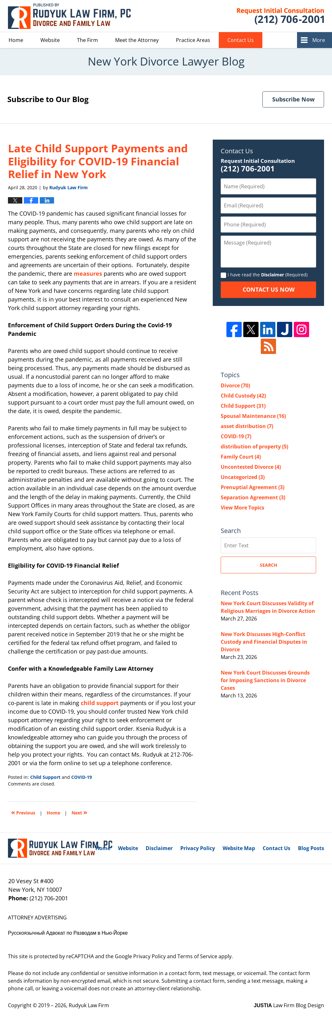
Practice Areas (193, 40)
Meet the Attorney (137, 40)
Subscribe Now (293, 99)
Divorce (235, 385)
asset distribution (247, 426)
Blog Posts (311, 848)
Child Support (45, 777)
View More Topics (242, 507)
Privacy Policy (197, 848)
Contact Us (240, 40)
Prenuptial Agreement (252, 487)
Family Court (241, 456)
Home (16, 40)
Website (50, 40)
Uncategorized (243, 477)
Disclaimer (272, 275)
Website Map (239, 848)
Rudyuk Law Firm (89, 1005)
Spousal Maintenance (253, 415)
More (318, 40)
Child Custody (243, 395)
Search (268, 565)
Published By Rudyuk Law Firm (272, 16)
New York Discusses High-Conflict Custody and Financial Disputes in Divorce (264, 642)
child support (100, 703)
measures (88, 273)
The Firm (87, 40)
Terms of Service (197, 956)
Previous (23, 812)
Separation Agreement (253, 497)
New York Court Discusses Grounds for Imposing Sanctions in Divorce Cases (265, 680)
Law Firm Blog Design (289, 1005)
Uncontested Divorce (251, 466)
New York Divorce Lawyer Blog (69, 16)
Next (79, 812)
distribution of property (254, 446)
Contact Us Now (268, 289)
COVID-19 (81, 777)
